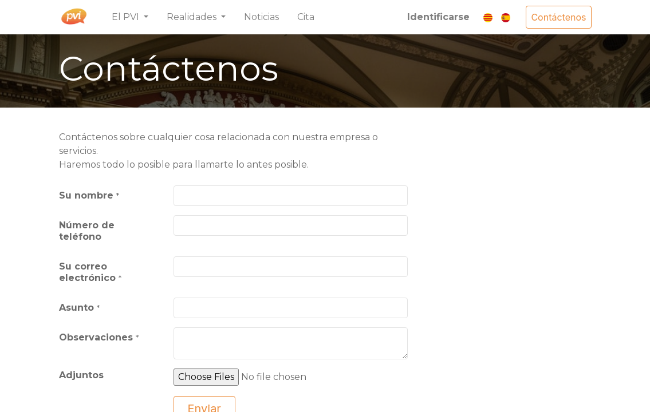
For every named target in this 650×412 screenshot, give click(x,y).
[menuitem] (261, 17)
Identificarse (438, 16)
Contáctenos (558, 17)
